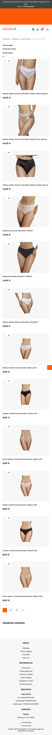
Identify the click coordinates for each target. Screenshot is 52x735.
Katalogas (26, 648)
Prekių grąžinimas (26, 671)
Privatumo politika (26, 674)
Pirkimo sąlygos (26, 651)
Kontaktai (25, 654)
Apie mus (26, 658)
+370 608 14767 (28, 6)
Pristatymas (26, 668)
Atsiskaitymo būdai (26, 681)
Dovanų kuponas (26, 684)
